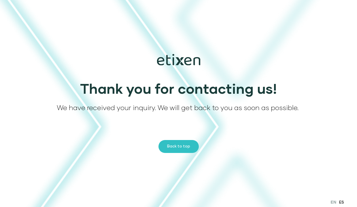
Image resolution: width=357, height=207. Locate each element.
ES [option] (341, 202)
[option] (341, 202)
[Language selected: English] (337, 202)
